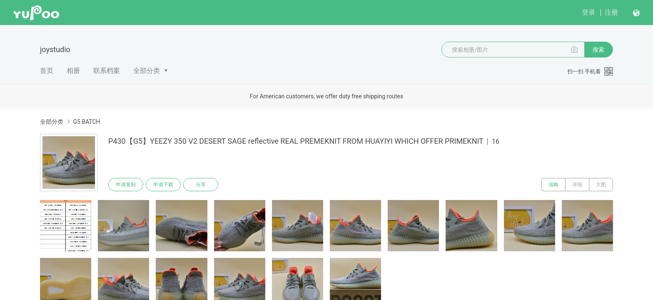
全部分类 (146, 71)
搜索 (598, 49)
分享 (201, 185)
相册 (73, 71)
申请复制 (126, 185)
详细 (577, 185)
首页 (46, 71)
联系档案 (106, 71)
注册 (611, 12)
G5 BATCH (86, 121)
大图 (601, 185)
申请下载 (163, 185)
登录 (588, 12)
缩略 (553, 185)
